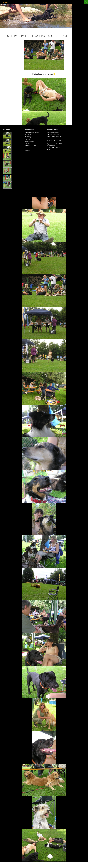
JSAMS (5, 2)
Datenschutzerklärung (77, 2)
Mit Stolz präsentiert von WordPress (11, 195)
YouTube (58, 2)
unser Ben (50, 2)
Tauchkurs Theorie (29, 139)
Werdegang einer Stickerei (30, 132)
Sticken (34, 2)
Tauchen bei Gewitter (29, 143)
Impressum (65, 2)
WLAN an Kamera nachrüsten (31, 147)
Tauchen (26, 2)
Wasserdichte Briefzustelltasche (32, 136)
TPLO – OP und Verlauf (58, 139)
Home (20, 2)
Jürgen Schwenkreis (51, 132)
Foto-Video (42, 2)
